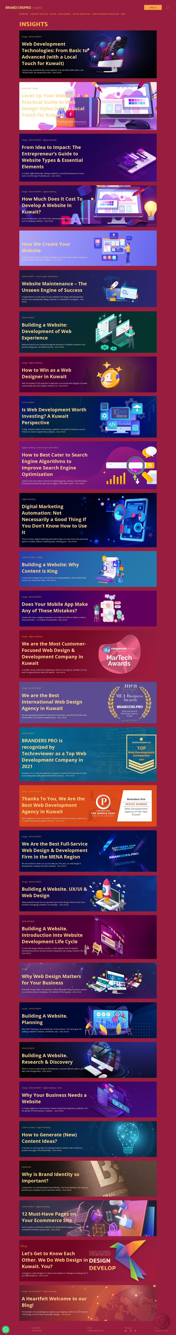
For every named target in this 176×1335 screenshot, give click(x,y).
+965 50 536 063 (37, 1329)
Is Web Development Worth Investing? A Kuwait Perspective (54, 416)
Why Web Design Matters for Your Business (51, 979)
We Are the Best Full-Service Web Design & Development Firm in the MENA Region (55, 850)
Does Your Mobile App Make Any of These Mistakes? (55, 607)
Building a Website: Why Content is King (50, 567)
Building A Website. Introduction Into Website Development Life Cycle (52, 935)
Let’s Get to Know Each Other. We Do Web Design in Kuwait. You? (55, 1259)
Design (53, 14)
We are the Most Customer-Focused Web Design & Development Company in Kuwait (54, 653)
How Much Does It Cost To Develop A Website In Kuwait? (52, 205)
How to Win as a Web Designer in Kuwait (46, 373)
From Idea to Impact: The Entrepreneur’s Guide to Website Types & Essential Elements (52, 157)
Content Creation (39, 14)
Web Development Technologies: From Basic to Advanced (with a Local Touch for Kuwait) (55, 53)
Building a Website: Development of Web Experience (47, 331)
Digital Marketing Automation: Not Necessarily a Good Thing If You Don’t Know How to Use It (54, 519)
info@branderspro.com (95, 1329)
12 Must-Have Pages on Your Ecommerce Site (49, 1216)
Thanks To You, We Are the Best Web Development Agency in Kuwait (53, 805)
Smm (123, 14)
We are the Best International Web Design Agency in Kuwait (52, 701)
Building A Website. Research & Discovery (47, 1058)
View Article (57, 72)
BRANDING (23, 14)
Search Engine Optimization (105, 14)
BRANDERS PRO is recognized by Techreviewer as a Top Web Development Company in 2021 (54, 753)
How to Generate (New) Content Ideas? (49, 1137)
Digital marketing (81, 14)
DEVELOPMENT (64, 14)
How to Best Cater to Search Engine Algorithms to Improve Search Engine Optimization (55, 464)
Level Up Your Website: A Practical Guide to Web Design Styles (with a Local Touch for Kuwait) (53, 105)
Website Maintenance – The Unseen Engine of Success (54, 286)
